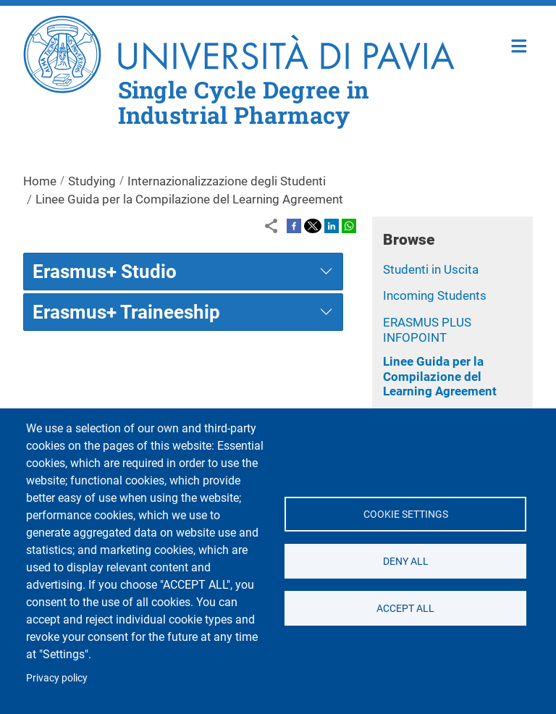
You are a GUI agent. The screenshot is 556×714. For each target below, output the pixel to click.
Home (519, 44)
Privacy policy (57, 678)
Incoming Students (434, 295)
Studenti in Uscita (431, 269)
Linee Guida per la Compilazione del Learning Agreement (440, 376)
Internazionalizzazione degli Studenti (226, 181)
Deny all (405, 561)
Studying (92, 181)
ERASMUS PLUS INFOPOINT (427, 330)
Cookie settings (405, 514)
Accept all (405, 608)
